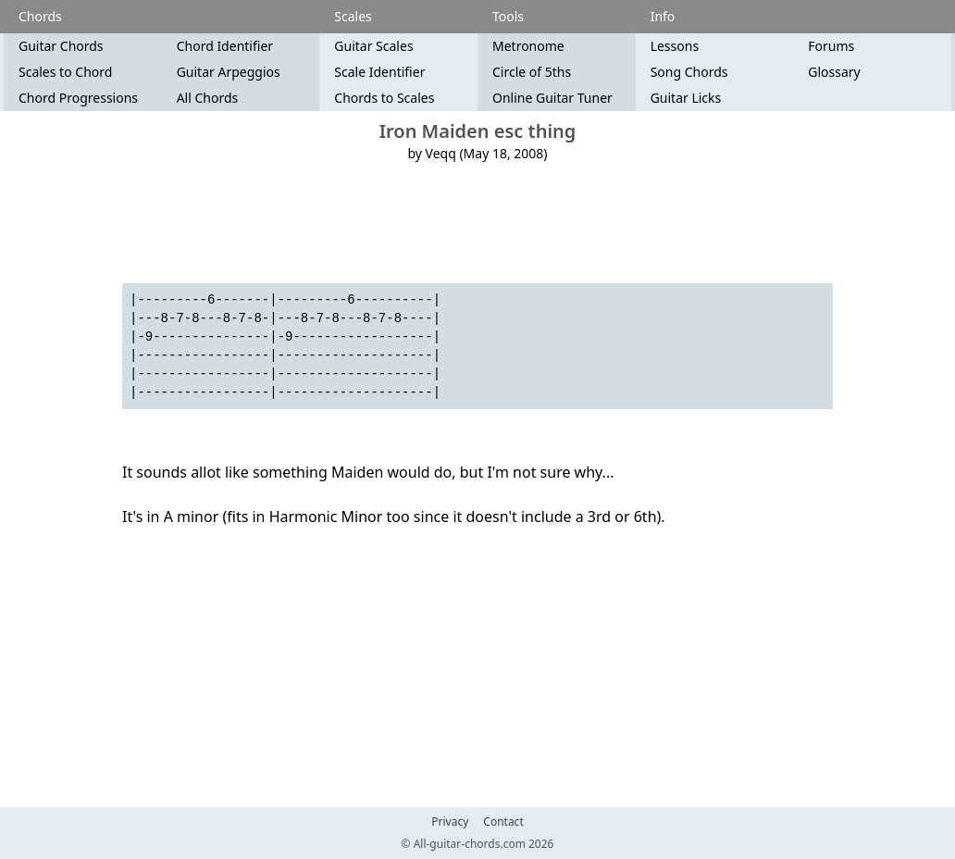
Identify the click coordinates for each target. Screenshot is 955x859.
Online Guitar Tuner (552, 97)
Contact (503, 822)
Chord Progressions (78, 97)
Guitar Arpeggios (228, 72)
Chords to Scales (384, 97)
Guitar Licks (686, 97)
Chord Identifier (225, 46)
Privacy (449, 822)
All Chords (208, 97)
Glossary (834, 72)
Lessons (675, 46)
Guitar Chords (61, 46)
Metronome (528, 46)
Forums (831, 46)
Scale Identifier (379, 72)
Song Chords (689, 72)
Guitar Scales (373, 46)
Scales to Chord (65, 72)
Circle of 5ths (531, 72)
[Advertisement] (477, 223)
